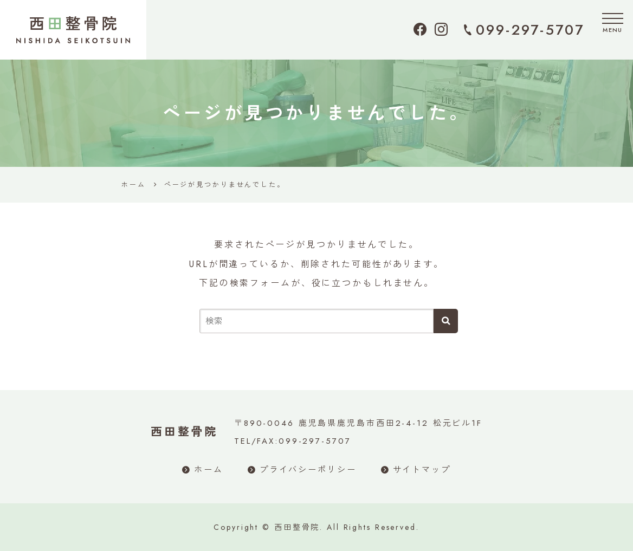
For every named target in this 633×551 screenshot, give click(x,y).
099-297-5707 (530, 30)
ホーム (208, 470)
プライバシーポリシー (308, 470)
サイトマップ (422, 470)
